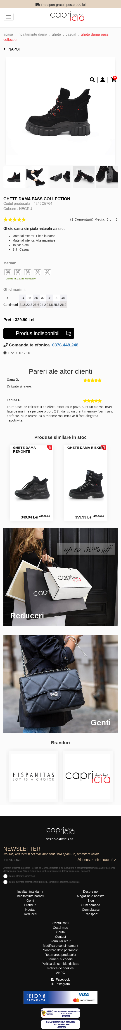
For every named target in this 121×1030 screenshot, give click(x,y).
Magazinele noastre (90, 896)
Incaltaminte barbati (30, 896)
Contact (60, 936)
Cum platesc (91, 909)
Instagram (60, 984)
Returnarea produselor (60, 954)
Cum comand (90, 905)
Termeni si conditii (60, 959)
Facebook (60, 979)
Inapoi (11, 49)
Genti (30, 900)
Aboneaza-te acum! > (96, 859)
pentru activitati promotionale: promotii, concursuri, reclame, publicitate (44, 882)
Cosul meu (60, 927)
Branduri (30, 905)
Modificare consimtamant (60, 945)
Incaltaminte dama (32, 34)
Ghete (56, 34)
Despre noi (90, 891)
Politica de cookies (60, 968)
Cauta (60, 932)
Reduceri (30, 914)
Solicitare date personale (60, 950)
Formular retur (60, 941)
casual (71, 34)
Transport (90, 914)
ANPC (60, 973)
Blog (91, 900)
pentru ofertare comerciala (22, 876)
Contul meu (60, 923)
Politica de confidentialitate (60, 963)
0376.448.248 (64, 345)
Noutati (30, 909)
